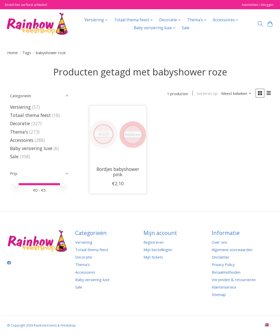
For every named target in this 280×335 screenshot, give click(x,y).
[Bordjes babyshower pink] (118, 134)
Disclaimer (220, 257)
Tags (26, 52)
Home (12, 52)
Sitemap (219, 294)
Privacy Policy (223, 264)
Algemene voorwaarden (232, 249)
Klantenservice (224, 287)
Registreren (153, 242)
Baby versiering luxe (31, 148)
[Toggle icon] (260, 23)
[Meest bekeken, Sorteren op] (236, 93)
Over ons (219, 242)
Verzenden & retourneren (234, 279)
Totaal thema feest (30, 115)
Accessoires (21, 140)
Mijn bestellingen (157, 249)
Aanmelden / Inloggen (258, 5)
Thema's (19, 132)
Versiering (20, 107)
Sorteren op (207, 93)
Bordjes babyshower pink (117, 172)
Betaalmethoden (226, 272)
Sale (185, 28)
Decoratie (20, 123)
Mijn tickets (153, 257)
